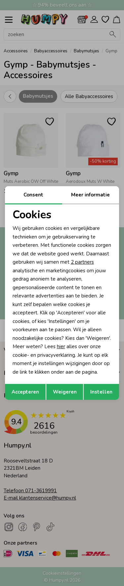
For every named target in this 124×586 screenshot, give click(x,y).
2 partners (82, 262)
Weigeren (65, 392)
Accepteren (25, 392)
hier (61, 346)
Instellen (101, 392)
